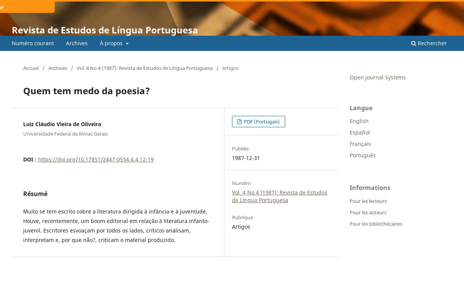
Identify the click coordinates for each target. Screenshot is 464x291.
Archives (77, 43)
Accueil (31, 68)
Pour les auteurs (368, 212)
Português (363, 155)
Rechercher (429, 43)
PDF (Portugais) (261, 121)
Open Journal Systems (378, 77)
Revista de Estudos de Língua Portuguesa (105, 30)
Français (360, 143)
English (359, 121)
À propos (112, 43)
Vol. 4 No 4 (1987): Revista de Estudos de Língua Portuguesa (145, 68)
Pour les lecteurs (368, 201)
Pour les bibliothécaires (376, 223)
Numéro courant (33, 43)
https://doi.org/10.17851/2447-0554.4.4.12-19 (96, 159)
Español (360, 132)
